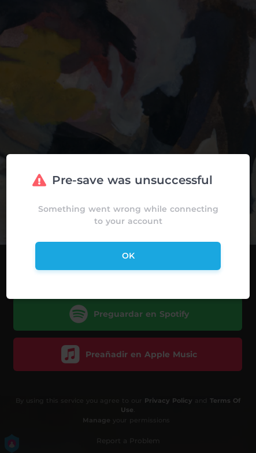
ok (128, 255)
